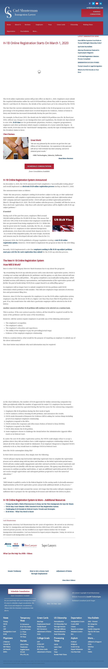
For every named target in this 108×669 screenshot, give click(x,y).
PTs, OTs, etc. (24, 655)
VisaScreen (24, 648)
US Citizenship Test (60, 625)
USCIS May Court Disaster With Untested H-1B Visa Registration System (32, 508)
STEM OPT (40, 645)
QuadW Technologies (93, 598)
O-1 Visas (23, 635)
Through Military (60, 630)
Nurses (23, 642)
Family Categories (94, 630)
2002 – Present (93, 622)
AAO (55, 651)
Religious (74, 645)
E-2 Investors (24, 625)
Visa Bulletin (23, 31)
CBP (4, 630)
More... (33, 31)
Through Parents (59, 628)
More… (91, 639)
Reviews (26, 25)
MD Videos (6, 648)
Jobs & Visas (24, 645)
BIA (72, 635)
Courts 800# (75, 625)
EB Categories (92, 625)
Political (73, 643)
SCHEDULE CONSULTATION (97, 13)
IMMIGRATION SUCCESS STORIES (88, 63)
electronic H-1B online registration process (38, 187)
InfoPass (91, 648)
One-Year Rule (75, 653)
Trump (5, 622)
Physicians (8, 639)
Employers (37, 25)
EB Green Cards (42, 650)
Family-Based (41, 628)
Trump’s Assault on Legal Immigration (90, 67)
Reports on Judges (77, 630)
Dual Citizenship (59, 635)
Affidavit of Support (94, 643)
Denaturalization (59, 633)
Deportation (9, 31)
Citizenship (72, 25)
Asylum (74, 639)
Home (7, 25)
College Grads (43, 639)
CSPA (89, 635)
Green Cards (59, 25)
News (5, 619)
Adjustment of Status (44, 633)
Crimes (73, 628)
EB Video (91, 628)
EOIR (5, 635)
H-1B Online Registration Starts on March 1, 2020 (35, 44)
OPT (38, 643)
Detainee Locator (76, 633)
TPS (89, 650)
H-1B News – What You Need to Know (20, 513)
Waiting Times (86, 25)
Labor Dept (58, 648)
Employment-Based (43, 625)
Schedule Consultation (20, 592)
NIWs (5, 653)
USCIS (5, 625)
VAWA (90, 653)
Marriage (40, 622)
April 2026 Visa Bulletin (85, 48)
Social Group (75, 648)
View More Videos (68, 581)
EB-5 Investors (42, 630)
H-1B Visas (40, 648)
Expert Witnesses (77, 650)
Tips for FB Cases (93, 633)
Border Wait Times (60, 655)
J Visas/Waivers (25, 630)
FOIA (89, 645)
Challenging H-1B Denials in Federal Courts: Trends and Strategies (30, 510)
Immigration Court (9, 633)
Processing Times (59, 640)
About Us (16, 25)
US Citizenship (60, 619)
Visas (48, 25)
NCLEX (22, 653)
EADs (39, 635)
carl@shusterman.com (96, 8)
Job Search (6, 650)
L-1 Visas (23, 633)
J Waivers (6, 643)
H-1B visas (16, 123)
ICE (4, 628)
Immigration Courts (77, 622)
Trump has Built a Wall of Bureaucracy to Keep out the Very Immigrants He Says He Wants (39, 505)
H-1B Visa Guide (25, 628)
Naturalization (59, 622)
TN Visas (23, 638)
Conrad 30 (6, 645)
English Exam (24, 651)
